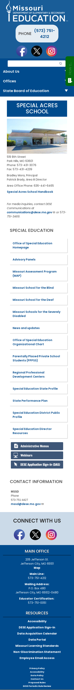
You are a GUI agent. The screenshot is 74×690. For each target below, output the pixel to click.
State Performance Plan (30, 401)
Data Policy (37, 675)
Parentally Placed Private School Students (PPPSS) (36, 358)
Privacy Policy (37, 668)
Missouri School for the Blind (33, 288)
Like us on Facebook (23, 50)
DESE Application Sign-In (37, 627)
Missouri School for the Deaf (33, 300)
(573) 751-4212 (44, 33)
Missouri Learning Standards (37, 646)
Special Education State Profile (35, 389)
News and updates (26, 328)
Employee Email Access (37, 658)
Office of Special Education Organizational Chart (32, 342)
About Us (37, 71)
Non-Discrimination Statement (37, 652)
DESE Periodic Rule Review (37, 686)
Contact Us (37, 679)
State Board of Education (37, 91)
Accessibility (37, 621)
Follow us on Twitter (38, 50)
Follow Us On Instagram (53, 50)
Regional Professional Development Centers (29, 374)
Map (37, 568)
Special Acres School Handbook (30, 192)
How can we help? (69, 67)
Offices (37, 81)
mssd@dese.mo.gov (27, 504)
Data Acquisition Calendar (37, 633)
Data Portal (37, 640)
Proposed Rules (37, 682)
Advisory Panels (24, 259)
